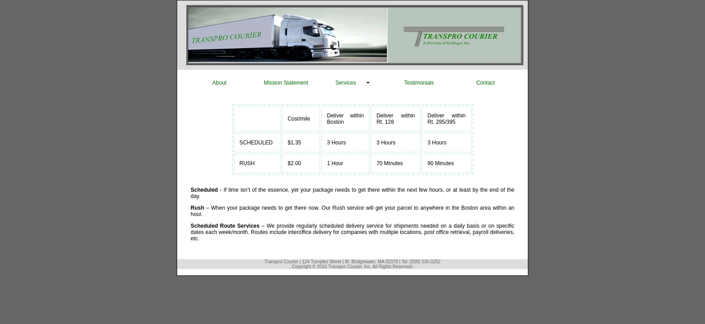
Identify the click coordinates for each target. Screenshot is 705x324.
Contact (485, 83)
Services (345, 83)
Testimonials (419, 83)
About (219, 83)
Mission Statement (286, 83)
